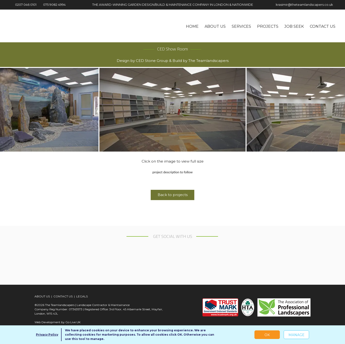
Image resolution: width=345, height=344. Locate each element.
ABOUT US (42, 296)
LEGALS (82, 296)
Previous (8, 109)
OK (267, 335)
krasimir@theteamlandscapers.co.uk (300, 4)
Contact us (322, 26)
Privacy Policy (47, 334)
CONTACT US (63, 296)
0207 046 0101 (23, 4)
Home (192, 26)
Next (336, 109)
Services (241, 26)
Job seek (294, 26)
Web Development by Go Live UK (57, 322)
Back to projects (173, 194)
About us (215, 26)
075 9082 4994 (53, 4)
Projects (267, 26)
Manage (296, 335)
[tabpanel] (172, 110)
